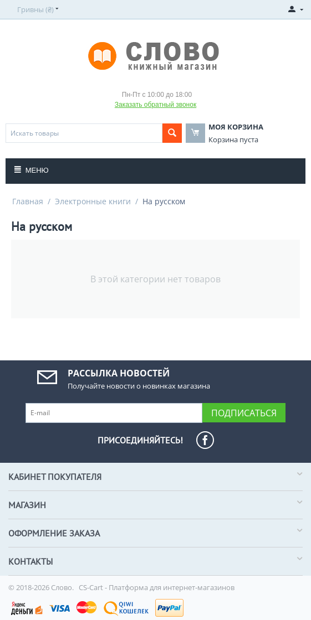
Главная (27, 201)
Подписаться (244, 413)
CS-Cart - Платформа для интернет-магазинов (156, 587)
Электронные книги (93, 201)
